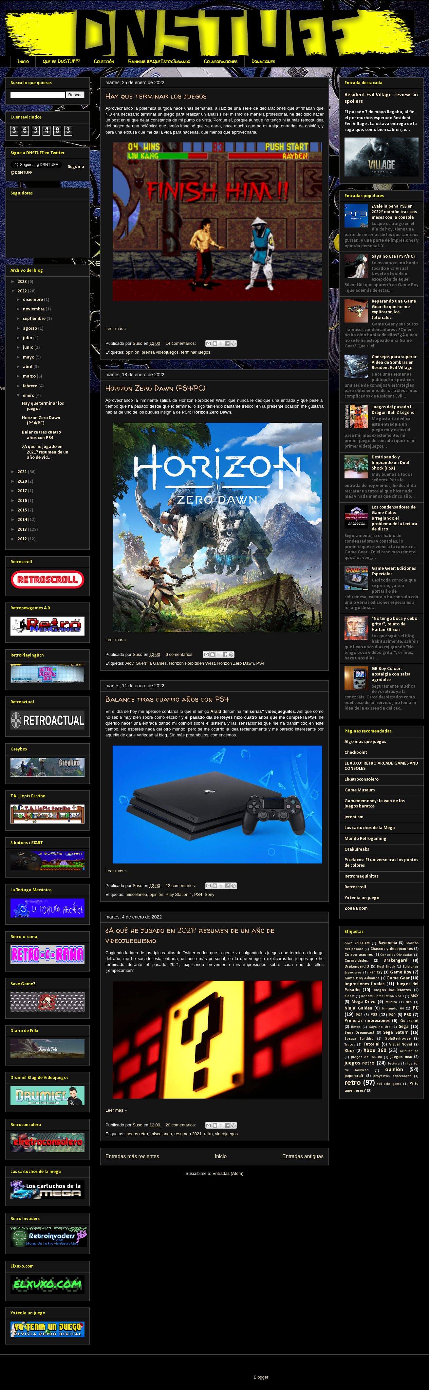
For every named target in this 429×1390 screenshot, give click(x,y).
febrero (30, 386)
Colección (104, 61)
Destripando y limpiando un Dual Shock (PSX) (390, 463)
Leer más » (116, 328)
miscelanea (136, 894)
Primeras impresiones (367, 1020)
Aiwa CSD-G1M (357, 943)
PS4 (260, 663)
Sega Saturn (395, 1032)
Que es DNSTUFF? (61, 61)
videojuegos (226, 1133)
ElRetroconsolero (362, 779)
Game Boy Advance (362, 978)
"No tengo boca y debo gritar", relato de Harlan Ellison (394, 624)
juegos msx (401, 1057)
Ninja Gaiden (358, 1008)
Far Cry (375, 972)
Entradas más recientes (132, 1156)
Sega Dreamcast (359, 1033)
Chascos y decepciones (391, 949)
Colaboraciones (220, 61)
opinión (132, 352)
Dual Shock (386, 967)
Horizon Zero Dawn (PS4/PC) (155, 388)
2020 (23, 481)
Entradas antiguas (303, 1156)
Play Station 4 (179, 894)
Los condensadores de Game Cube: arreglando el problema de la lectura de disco (394, 518)
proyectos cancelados (392, 1076)
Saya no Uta (379, 1027)
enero (29, 395)
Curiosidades (356, 961)
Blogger (261, 1377)
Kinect (350, 996)
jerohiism (354, 817)
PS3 (374, 1014)
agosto (30, 328)
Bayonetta (388, 943)
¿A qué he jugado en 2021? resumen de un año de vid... (45, 452)
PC (416, 1008)
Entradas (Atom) (228, 1173)
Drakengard (395, 960)
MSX (414, 996)
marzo (30, 376)
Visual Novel (400, 1045)
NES (409, 1002)
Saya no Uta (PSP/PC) (393, 256)
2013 (23, 529)
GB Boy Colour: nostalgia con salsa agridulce (391, 674)
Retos (356, 1027)
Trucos (350, 1045)
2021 (23, 472)
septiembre (35, 318)
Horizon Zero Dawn (235, 663)
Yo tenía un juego (362, 898)
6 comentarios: (180, 654)
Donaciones (263, 61)
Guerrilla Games (151, 663)
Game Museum (360, 790)
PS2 (359, 1015)
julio (28, 338)
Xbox (349, 1050)
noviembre (34, 309)
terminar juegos (196, 352)
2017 (23, 491)
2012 (23, 539)
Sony (209, 894)
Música (391, 1002)
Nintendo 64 (393, 1008)
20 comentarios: (181, 1124)
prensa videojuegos (160, 352)
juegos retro (136, 1133)
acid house (409, 1051)
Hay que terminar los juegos (156, 96)
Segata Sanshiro (359, 1039)
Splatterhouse (398, 1039)
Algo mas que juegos (365, 741)
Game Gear (398, 978)
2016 (23, 500)
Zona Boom (356, 908)
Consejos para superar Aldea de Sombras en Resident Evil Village (394, 363)
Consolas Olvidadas (396, 955)
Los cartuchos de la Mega (370, 827)
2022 (23, 291)
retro (208, 1133)
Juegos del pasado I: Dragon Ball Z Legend (393, 410)
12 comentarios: (181, 885)
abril (28, 366)
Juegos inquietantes (392, 990)
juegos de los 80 (366, 1057)
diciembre (33, 299)
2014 (23, 519)
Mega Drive (363, 1001)
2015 (23, 510)
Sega (404, 1026)
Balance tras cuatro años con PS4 (167, 699)
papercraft (354, 1076)
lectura (394, 1064)
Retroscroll (355, 887)
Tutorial (372, 1044)
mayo (29, 357)
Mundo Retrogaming (365, 838)
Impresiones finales (364, 984)
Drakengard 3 (357, 967)
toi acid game (389, 1084)
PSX (407, 1014)
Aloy (129, 663)
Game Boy (400, 972)
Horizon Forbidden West (192, 663)
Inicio (22, 61)
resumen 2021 (187, 1133)
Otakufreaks (357, 849)
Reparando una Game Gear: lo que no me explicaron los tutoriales (394, 309)
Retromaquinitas (362, 876)
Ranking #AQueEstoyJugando (159, 61)
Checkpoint (356, 752)
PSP (392, 1015)
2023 (23, 281)
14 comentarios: (181, 343)
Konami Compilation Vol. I (382, 996)
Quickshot (409, 1021)
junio (28, 347)
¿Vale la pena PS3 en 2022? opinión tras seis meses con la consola (394, 212)
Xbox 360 (375, 1050)
